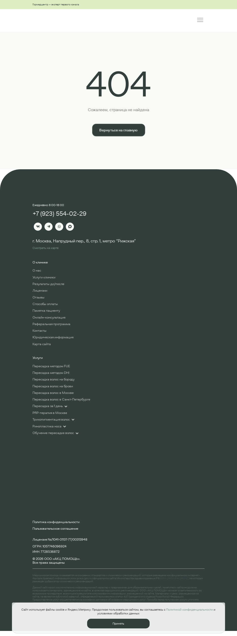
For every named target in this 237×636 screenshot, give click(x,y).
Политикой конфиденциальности (189, 609)
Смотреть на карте (45, 248)
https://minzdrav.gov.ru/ (174, 578)
